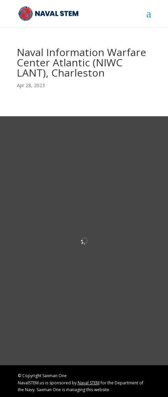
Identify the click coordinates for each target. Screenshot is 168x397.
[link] (48, 13)
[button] (148, 17)
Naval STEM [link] (89, 383)
